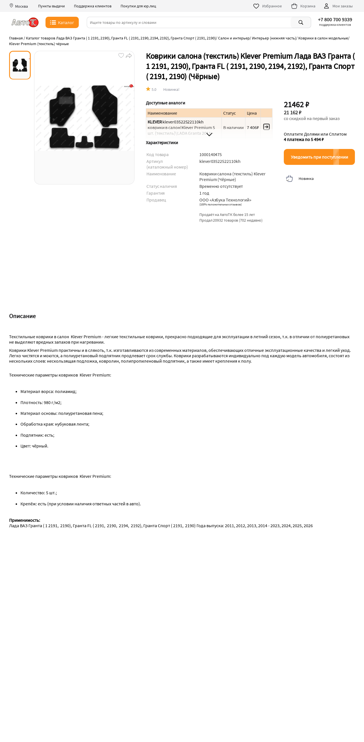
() (220, 204)
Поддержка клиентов (92, 6)
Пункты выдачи (51, 6)
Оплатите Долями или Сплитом (315, 136)
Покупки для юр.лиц (138, 6)
